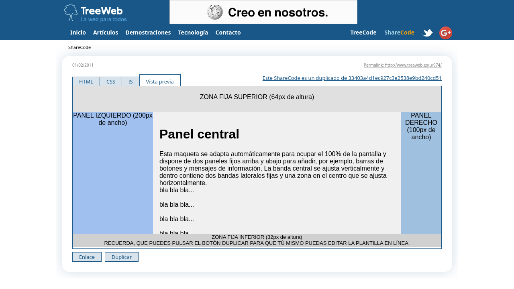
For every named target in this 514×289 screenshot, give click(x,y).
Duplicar (122, 257)
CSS (110, 81)
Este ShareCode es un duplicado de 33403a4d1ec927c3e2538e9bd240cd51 (352, 77)
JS (130, 81)
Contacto (228, 32)
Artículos (105, 32)
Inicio (78, 32)
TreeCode (363, 32)
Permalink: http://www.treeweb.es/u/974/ (403, 65)
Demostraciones (148, 32)
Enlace (87, 257)
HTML (86, 81)
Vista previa (160, 81)
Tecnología (193, 32)
